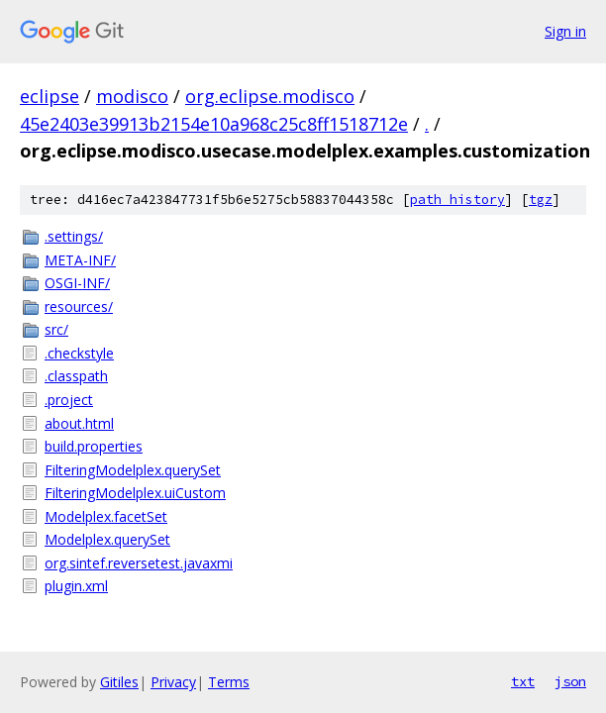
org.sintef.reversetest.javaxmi (139, 563)
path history (457, 199)
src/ (56, 329)
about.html (79, 423)
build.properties (94, 446)
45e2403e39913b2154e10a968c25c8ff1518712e (214, 124)
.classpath (76, 375)
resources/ (79, 306)
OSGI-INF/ (77, 282)
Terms (229, 681)
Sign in (565, 31)
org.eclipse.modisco (269, 96)
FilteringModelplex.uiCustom (135, 492)
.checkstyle (79, 353)
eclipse (49, 96)
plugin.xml (76, 585)
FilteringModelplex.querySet (133, 469)
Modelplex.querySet (107, 539)
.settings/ (74, 236)
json (570, 681)
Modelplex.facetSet (106, 516)
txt (523, 681)
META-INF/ (80, 260)
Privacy (173, 681)
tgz (541, 199)
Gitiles (119, 681)
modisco (132, 96)
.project (69, 399)
